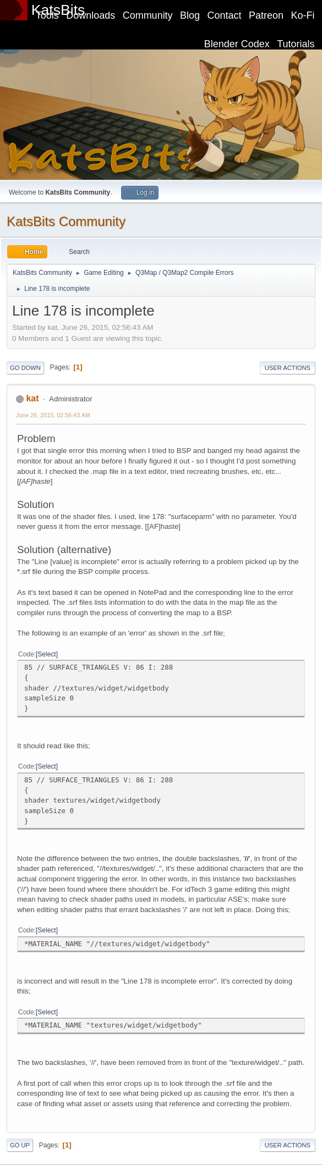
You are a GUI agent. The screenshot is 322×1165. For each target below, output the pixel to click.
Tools (47, 15)
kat (32, 398)
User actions (287, 368)
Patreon (266, 15)
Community (148, 15)
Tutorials (295, 43)
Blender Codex (237, 43)
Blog (190, 15)
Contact (225, 15)
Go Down (25, 368)
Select (46, 654)
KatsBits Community (66, 221)
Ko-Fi (303, 15)
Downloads (90, 15)
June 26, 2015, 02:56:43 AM (53, 415)
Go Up (20, 1145)
